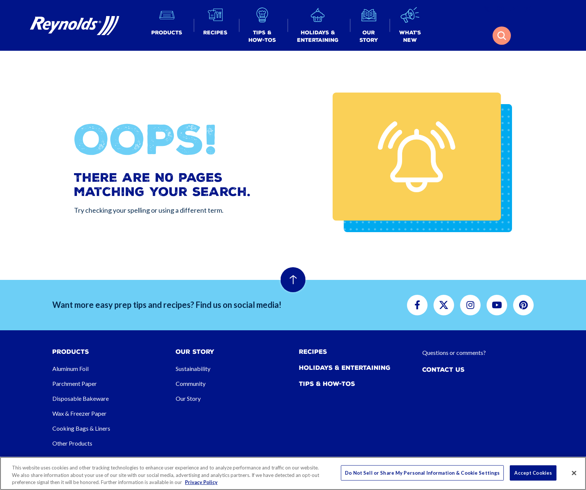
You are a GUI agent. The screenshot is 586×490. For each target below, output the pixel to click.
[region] (293, 473)
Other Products (72, 443)
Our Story (188, 398)
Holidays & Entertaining (345, 367)
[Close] (574, 473)
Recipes (313, 351)
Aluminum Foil (70, 368)
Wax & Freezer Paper (79, 413)
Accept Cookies (533, 472)
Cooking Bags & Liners (81, 428)
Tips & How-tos (327, 383)
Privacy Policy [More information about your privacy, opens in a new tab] (201, 482)
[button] (166, 25)
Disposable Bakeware (80, 398)
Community (191, 383)
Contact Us (443, 369)
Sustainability (193, 368)
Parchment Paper (74, 383)
